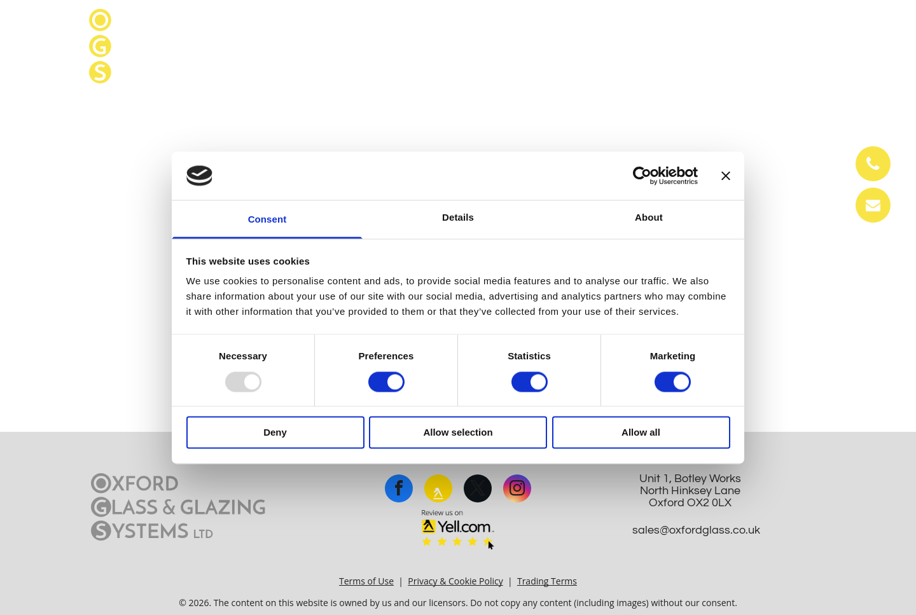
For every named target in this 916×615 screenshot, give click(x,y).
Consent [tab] (267, 219)
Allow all (640, 432)
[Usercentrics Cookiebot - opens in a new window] (642, 175)
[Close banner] (725, 175)
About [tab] (649, 217)
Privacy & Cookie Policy (455, 581)
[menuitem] (39, 112)
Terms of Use (366, 581)
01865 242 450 (782, 20)
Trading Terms (547, 581)
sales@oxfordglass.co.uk (763, 46)
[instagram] (517, 490)
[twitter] (478, 490)
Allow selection (457, 432)
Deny (275, 432)
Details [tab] (458, 217)
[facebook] (399, 490)
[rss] (438, 490)
